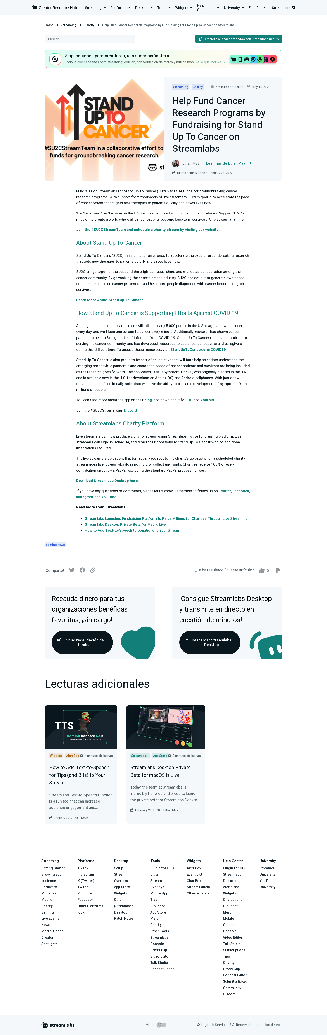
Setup (118, 868)
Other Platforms (90, 906)
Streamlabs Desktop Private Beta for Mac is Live (125, 524)
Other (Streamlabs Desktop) (124, 906)
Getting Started (53, 868)
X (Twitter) (86, 881)
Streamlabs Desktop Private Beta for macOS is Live (160, 771)
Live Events (50, 918)
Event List (194, 874)
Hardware (49, 887)
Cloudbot (157, 906)
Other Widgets (198, 893)
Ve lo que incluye (210, 62)
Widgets (120, 893)
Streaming (68, 25)
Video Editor (160, 956)
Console (230, 931)
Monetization (51, 893)
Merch (155, 918)
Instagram (84, 497)
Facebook (240, 491)
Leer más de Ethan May (228, 163)
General (229, 925)
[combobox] (90, 39)
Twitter (224, 491)
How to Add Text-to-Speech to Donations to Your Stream (132, 530)
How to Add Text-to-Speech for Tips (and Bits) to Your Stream (79, 775)
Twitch (83, 887)
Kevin (85, 818)
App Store (122, 887)
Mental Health (52, 931)
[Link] (92, 570)
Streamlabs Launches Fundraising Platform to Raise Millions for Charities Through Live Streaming (166, 518)
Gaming (47, 912)
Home (49, 25)
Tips (153, 900)
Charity (89, 25)
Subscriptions (234, 950)
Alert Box (194, 868)
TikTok (83, 868)
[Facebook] (82, 571)
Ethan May (170, 810)
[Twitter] (71, 571)
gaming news (55, 544)
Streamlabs (283, 8)
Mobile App (159, 893)
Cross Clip (158, 950)
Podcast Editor (162, 969)
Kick (81, 912)
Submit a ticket (235, 981)
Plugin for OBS (162, 868)
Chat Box (194, 881)
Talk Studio (159, 963)
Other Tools (159, 931)
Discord (130, 410)
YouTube (108, 497)
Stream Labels (198, 887)
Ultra (154, 874)
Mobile (46, 900)
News (45, 925)
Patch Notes (124, 918)
